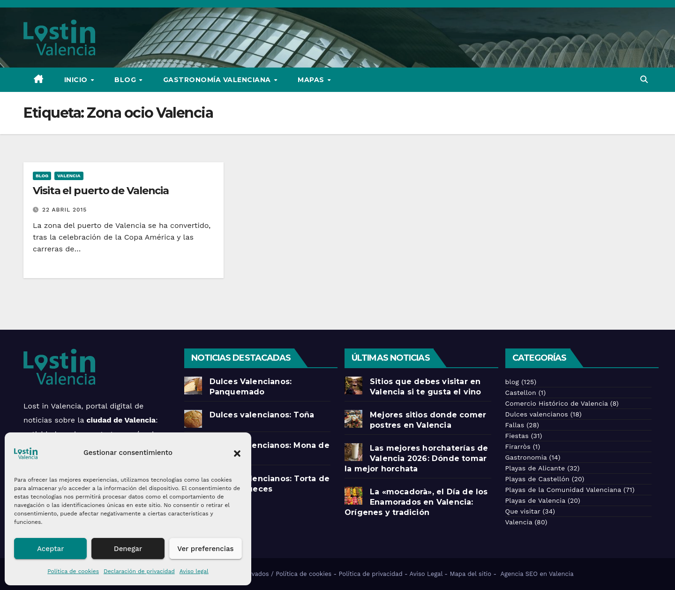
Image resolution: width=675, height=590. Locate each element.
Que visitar (522, 511)
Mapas (312, 80)
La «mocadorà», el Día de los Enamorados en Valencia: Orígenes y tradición (416, 502)
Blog (126, 80)
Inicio (77, 80)
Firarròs (518, 446)
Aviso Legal (426, 573)
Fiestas (517, 435)
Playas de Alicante (535, 468)
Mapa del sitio (470, 573)
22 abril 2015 (64, 209)
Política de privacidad (371, 573)
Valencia (68, 175)
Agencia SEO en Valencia (538, 573)
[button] (237, 452)
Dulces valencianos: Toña (262, 414)
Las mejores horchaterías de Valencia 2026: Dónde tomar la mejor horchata (416, 458)
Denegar (128, 549)
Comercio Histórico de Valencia (556, 403)
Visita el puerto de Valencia (101, 190)
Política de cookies (73, 571)
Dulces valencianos (536, 414)
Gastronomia (526, 457)
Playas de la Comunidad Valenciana (563, 489)
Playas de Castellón (537, 479)
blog (42, 175)
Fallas (515, 425)
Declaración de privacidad (139, 571)
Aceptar (50, 549)
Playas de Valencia (535, 500)
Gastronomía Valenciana (218, 80)
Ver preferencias (205, 549)
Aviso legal (194, 571)
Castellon (520, 392)
